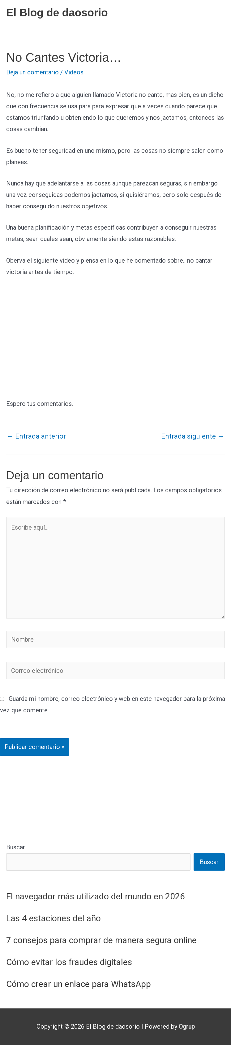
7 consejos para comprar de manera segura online (101, 940)
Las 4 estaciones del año (53, 918)
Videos (73, 72)
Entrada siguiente (192, 436)
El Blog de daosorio (57, 12)
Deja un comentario (32, 72)
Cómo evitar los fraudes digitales (69, 962)
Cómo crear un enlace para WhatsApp (78, 984)
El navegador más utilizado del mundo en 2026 (95, 896)
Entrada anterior (36, 436)
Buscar (15, 847)
